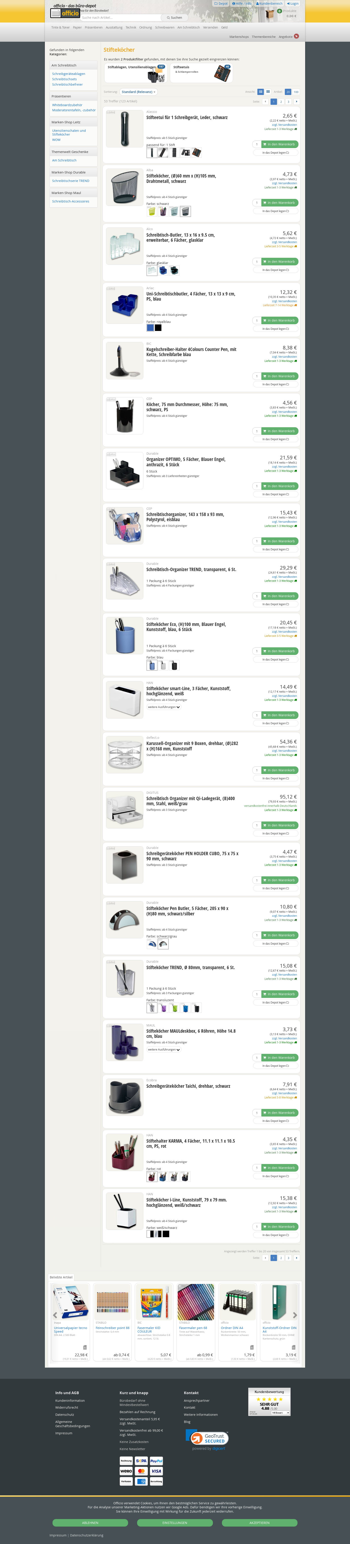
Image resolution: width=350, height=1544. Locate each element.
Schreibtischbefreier (67, 85)
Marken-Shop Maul (66, 192)
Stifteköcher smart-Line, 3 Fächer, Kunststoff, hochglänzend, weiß (188, 691)
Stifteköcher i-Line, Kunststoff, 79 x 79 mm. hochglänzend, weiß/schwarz (186, 1202)
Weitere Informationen (201, 1414)
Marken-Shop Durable (68, 172)
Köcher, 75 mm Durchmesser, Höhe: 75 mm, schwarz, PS (187, 407)
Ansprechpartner (197, 1400)
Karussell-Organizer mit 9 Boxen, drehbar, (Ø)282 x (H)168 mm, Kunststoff (192, 745)
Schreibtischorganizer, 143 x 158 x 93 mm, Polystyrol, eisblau (185, 516)
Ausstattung (114, 27)
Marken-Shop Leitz (66, 122)
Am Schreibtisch (188, 27)
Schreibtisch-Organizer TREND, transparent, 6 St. (191, 569)
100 (296, 92)
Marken (239, 37)
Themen (263, 37)
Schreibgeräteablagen (68, 74)
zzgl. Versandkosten (284, 124)
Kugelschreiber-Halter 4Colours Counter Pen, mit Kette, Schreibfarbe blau (191, 351)
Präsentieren (93, 27)
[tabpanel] (175, 1321)
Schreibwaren (164, 27)
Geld (224, 27)
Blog (187, 1422)
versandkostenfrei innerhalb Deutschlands (270, 805)
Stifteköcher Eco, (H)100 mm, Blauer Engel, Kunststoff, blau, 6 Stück (186, 626)
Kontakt (189, 1407)
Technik (131, 27)
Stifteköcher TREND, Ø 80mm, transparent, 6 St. (190, 967)
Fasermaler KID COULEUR (154, 1333)
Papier (77, 27)
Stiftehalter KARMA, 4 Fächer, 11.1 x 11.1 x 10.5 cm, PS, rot (190, 1143)
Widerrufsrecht (66, 1407)
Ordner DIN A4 (235, 1331)
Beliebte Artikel (61, 1277)
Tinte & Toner (60, 27)
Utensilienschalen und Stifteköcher (69, 132)
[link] (207, 1440)
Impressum (58, 1535)
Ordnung (145, 27)
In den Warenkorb (279, 144)
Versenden (210, 27)
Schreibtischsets (64, 79)
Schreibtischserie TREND (70, 181)
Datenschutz (86, 1535)
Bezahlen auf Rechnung (137, 1412)
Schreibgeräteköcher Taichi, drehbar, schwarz (188, 1086)
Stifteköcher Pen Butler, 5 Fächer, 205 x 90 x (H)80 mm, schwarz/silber (187, 910)
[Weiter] (297, 102)
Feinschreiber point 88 (112, 1329)
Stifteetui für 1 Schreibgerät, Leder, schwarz (187, 117)
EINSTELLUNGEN (174, 1523)
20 (289, 92)
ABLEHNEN (90, 1523)
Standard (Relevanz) (138, 92)
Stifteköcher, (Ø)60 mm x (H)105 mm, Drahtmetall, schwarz (181, 178)
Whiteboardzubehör (67, 105)
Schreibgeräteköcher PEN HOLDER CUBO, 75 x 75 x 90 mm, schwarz (192, 856)
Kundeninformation (70, 1400)
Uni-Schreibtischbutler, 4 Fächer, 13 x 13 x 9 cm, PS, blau (190, 296)
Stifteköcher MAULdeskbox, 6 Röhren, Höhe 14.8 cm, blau (191, 1033)
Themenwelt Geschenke (70, 151)
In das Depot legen (275, 152)
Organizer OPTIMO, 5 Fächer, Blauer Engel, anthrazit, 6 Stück (186, 461)
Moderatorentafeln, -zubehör (74, 110)
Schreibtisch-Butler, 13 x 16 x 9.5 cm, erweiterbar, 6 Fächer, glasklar (180, 237)
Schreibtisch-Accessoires (70, 201)
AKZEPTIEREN (260, 1523)
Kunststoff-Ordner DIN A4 (280, 1333)
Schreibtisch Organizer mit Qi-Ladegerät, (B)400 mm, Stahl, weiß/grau (190, 801)
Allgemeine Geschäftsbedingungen (72, 1424)
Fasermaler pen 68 (193, 1331)
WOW (56, 140)
